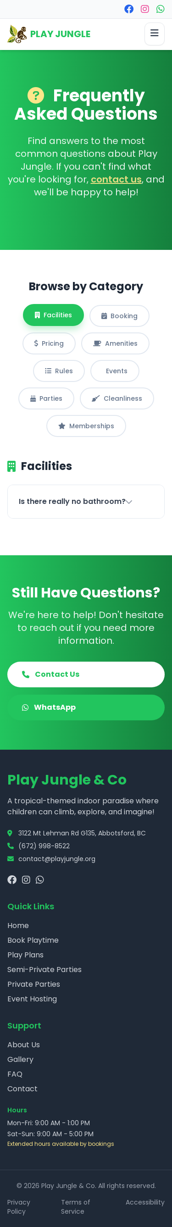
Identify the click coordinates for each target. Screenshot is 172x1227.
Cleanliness (117, 398)
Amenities (115, 343)
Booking (119, 316)
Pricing (49, 343)
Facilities (53, 315)
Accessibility (145, 1202)
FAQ (14, 1074)
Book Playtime (33, 940)
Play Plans (25, 955)
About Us (23, 1044)
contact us (116, 179)
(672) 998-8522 (44, 846)
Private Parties (33, 984)
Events (117, 371)
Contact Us (50, 674)
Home (18, 925)
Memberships (86, 426)
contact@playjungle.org (56, 858)
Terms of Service (75, 1207)
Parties (46, 398)
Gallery (20, 1059)
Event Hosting (32, 999)
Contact (22, 1088)
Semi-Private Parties (44, 969)
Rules (59, 371)
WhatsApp (49, 707)
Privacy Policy (18, 1207)
